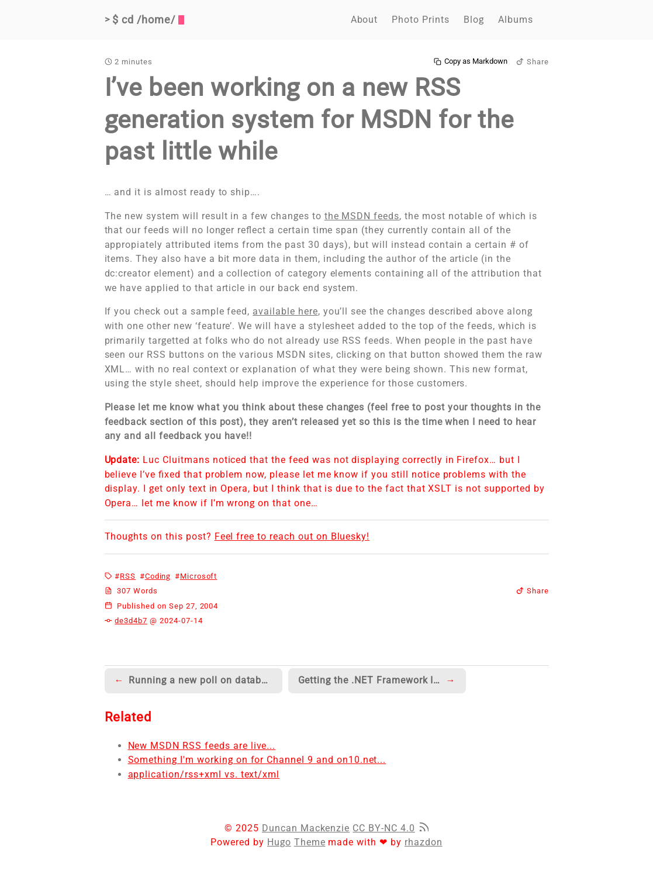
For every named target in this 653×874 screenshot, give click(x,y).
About (364, 19)
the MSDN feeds (361, 216)
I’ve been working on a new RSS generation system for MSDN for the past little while (309, 119)
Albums (515, 19)
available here (285, 311)
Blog (474, 19)
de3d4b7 (131, 620)
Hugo (279, 842)
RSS (128, 576)
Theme (310, 842)
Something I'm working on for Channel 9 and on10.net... (257, 759)
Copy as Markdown (470, 61)
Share (532, 61)
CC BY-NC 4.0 (384, 828)
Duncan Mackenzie (306, 828)
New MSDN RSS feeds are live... (202, 745)
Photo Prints (421, 19)
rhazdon (424, 842)
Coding (158, 576)
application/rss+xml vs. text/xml (204, 774)
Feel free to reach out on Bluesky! (292, 536)
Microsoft (198, 576)
